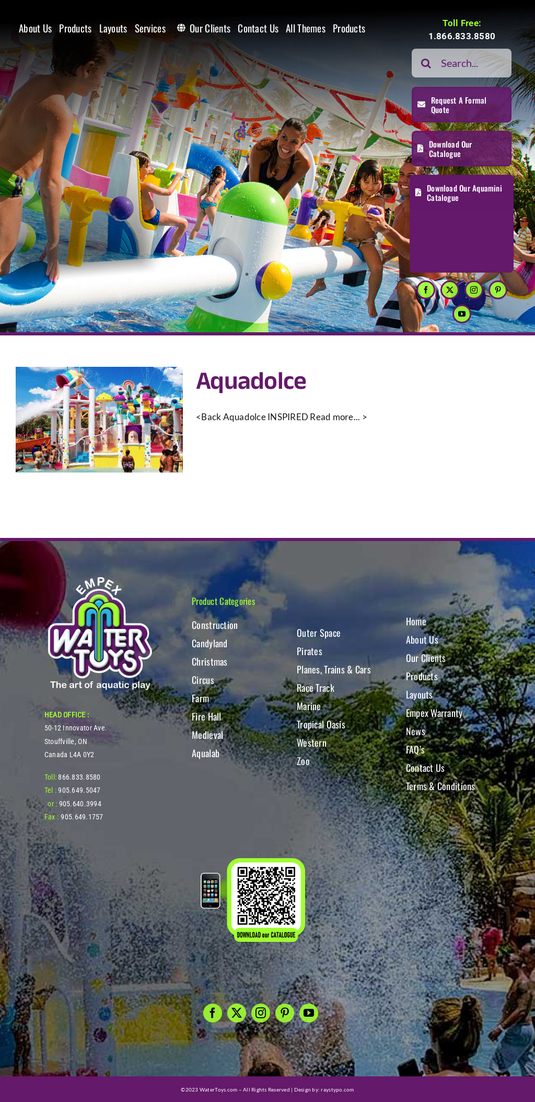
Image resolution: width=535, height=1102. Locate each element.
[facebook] (425, 289)
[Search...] (461, 63)
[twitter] (449, 289)
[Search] (426, 63)
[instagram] (473, 289)
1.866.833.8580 (462, 36)
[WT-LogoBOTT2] (100, 580)
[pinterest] (498, 289)
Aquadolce (251, 381)
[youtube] (461, 314)
